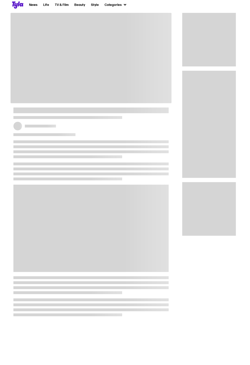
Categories (116, 5)
